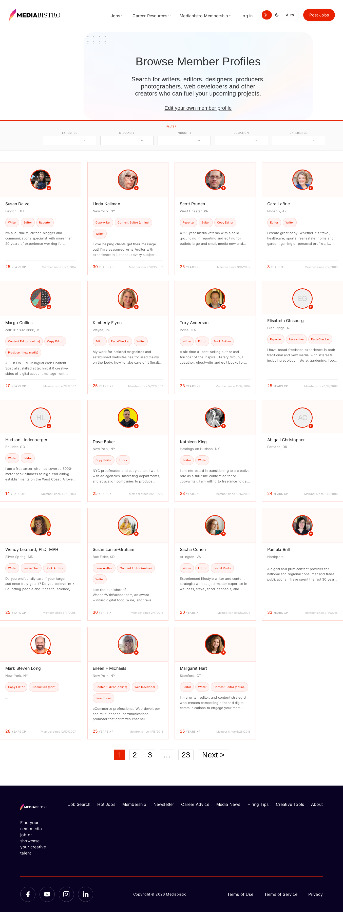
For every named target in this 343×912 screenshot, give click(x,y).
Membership (134, 804)
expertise (69, 132)
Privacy (315, 894)
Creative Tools (290, 804)
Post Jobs (319, 14)
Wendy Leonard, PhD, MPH (31, 549)
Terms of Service (280, 894)
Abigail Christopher (286, 439)
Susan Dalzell (18, 203)
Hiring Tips (258, 804)
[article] (40, 218)
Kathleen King (193, 441)
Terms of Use (240, 894)
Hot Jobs (106, 804)
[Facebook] (27, 894)
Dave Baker (104, 441)
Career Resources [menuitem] (149, 15)
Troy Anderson (194, 322)
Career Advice (195, 804)
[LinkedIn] (85, 894)
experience (299, 132)
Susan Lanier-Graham (113, 549)
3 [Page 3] (150, 755)
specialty (127, 132)
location (241, 132)
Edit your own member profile (198, 108)
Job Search (79, 804)
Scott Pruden (192, 203)
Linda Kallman (106, 203)
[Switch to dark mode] (278, 15)
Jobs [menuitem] (115, 15)
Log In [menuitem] (246, 15)
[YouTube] (47, 894)
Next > (213, 755)
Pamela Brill (278, 549)
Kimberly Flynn (107, 322)
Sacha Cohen (193, 549)
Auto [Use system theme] (290, 15)
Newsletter (164, 804)
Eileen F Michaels (109, 668)
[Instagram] (66, 894)
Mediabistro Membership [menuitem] (204, 15)
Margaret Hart (193, 668)
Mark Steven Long (23, 668)
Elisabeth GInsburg (285, 320)
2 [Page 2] (135, 755)
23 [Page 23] (186, 755)
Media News (228, 804)
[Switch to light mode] (267, 15)
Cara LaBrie (278, 203)
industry (184, 132)
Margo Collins (18, 322)
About (317, 804)
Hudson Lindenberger (26, 439)
